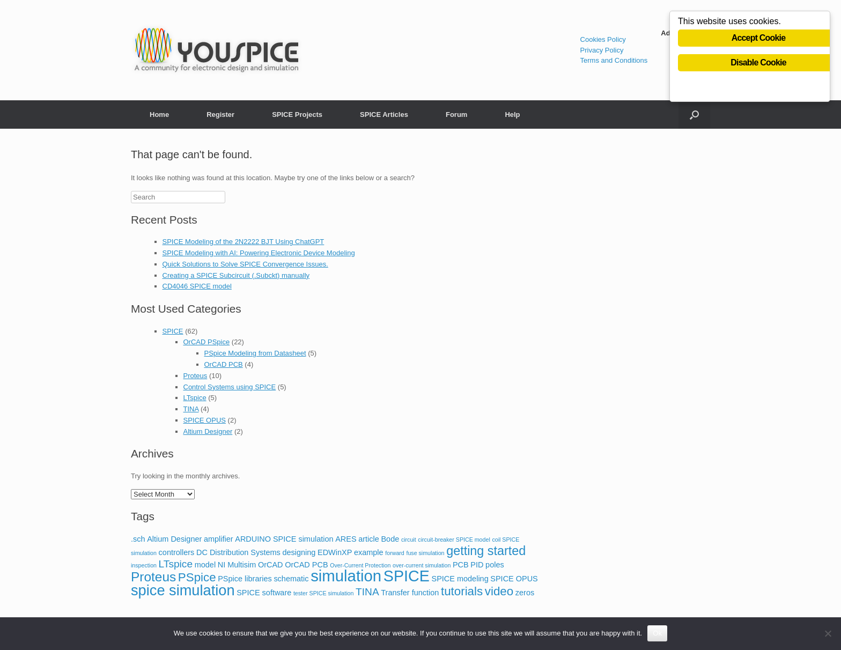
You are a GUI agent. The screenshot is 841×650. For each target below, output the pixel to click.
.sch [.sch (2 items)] (138, 539)
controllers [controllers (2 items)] (177, 552)
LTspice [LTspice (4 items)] (176, 564)
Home (159, 114)
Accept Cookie (759, 38)
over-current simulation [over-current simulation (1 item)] (422, 565)
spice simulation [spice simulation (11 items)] (183, 590)
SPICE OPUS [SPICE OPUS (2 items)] (513, 578)
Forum (456, 114)
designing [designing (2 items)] (298, 552)
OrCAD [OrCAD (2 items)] (270, 564)
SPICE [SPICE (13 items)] (406, 576)
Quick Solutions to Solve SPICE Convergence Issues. (245, 264)
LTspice (194, 398)
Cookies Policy (603, 39)
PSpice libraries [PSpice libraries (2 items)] (245, 578)
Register (220, 114)
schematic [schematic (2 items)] (291, 578)
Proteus (195, 376)
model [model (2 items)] (205, 564)
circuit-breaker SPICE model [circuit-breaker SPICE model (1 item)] (454, 539)
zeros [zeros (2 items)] (524, 592)
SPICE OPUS (204, 420)
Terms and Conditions (614, 60)
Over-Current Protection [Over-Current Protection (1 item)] (360, 565)
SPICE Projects (297, 114)
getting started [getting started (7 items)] (486, 551)
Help (512, 114)
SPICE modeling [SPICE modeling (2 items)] (460, 578)
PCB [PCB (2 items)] (461, 564)
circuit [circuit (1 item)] (408, 539)
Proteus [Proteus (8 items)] (153, 577)
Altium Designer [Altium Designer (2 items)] (174, 539)
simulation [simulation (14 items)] (346, 576)
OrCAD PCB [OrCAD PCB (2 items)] (306, 564)
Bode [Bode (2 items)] (390, 539)
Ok (657, 633)
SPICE (173, 331)
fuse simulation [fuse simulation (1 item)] (425, 553)
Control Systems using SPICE (229, 387)
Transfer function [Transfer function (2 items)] (410, 592)
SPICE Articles (384, 114)
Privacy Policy (602, 50)
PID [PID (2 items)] (476, 564)
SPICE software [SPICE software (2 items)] (264, 592)
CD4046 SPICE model (197, 286)
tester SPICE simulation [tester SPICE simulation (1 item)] (323, 593)
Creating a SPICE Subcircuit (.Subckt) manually (236, 275)
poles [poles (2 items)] (494, 564)
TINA (191, 409)
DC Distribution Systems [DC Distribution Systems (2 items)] (238, 552)
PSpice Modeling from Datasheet (255, 353)
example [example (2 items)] (368, 552)
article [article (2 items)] (368, 539)
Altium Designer (208, 431)
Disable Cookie (758, 63)
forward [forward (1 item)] (394, 553)
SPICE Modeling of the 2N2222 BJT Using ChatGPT (243, 242)
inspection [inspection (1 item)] (144, 565)
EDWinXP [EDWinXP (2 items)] (335, 552)
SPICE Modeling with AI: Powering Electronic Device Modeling (259, 253)
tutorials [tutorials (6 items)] (462, 591)
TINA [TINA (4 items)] (367, 591)
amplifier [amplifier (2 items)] (218, 539)
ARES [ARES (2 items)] (345, 539)
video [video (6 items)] (499, 591)
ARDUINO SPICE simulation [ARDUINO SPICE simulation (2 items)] (284, 539)
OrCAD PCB (223, 364)
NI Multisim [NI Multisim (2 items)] (237, 564)
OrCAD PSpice (206, 342)
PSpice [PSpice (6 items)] (197, 577)
